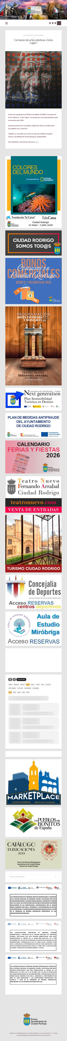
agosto (48, 684)
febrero (16, 684)
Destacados (39, 35)
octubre (20, 688)
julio (42, 684)
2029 (23, 692)
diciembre (36, 688)
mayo (33, 684)
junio (38, 684)
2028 (18, 692)
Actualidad (28, 35)
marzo (22, 684)
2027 (14, 692)
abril (28, 684)
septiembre (12, 688)
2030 (27, 692)
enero (10, 684)
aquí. (36, 142)
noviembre (27, 688)
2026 (10, 692)
